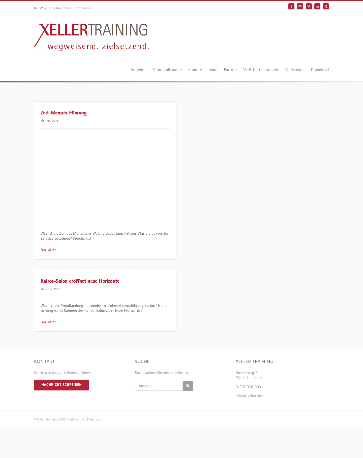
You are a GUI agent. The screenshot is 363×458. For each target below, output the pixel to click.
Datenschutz (77, 419)
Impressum (96, 419)
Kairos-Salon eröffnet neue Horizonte (80, 281)
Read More (47, 250)
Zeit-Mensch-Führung (63, 113)
